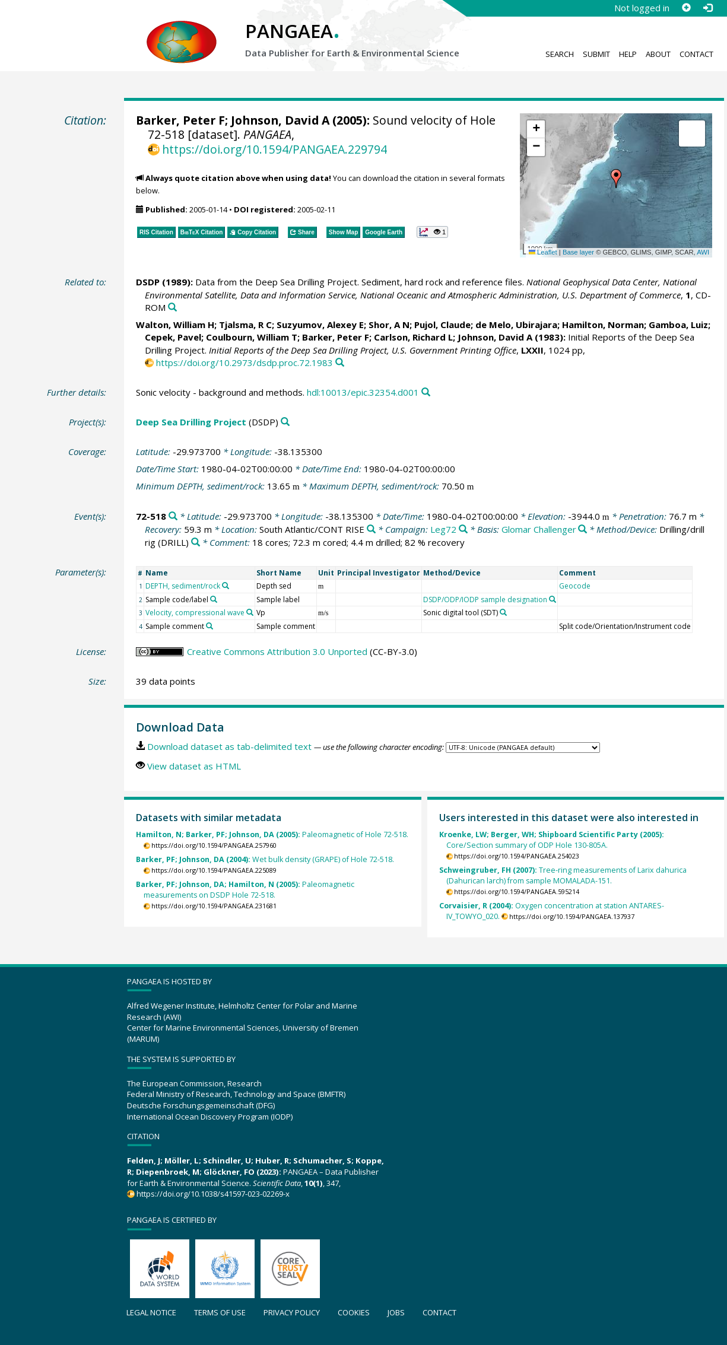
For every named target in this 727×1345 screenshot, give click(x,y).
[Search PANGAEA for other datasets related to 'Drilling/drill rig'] (195, 542)
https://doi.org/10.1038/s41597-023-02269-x (213, 1193)
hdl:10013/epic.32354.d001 (363, 392)
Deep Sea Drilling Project (191, 422)
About (658, 54)
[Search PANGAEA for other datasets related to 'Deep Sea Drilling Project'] (285, 422)
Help (628, 54)
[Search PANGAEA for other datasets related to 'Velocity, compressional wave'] (249, 612)
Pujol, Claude (442, 324)
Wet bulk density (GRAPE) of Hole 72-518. (265, 859)
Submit (596, 54)
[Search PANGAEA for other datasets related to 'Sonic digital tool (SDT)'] (503, 612)
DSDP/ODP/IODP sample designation (485, 599)
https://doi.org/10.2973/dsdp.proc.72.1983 (244, 362)
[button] (616, 178)
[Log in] (707, 8)
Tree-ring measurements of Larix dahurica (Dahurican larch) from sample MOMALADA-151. (563, 875)
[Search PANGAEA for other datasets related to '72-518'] (173, 516)
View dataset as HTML (194, 766)
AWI (703, 252)
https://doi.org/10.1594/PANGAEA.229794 (274, 149)
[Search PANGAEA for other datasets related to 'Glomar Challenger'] (582, 529)
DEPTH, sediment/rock (182, 586)
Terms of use (220, 1312)
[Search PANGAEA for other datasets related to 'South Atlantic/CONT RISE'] (371, 529)
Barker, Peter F (180, 120)
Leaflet (543, 252)
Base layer (578, 252)
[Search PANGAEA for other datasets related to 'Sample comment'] (209, 625)
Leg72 (443, 529)
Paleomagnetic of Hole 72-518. (272, 834)
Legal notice (151, 1312)
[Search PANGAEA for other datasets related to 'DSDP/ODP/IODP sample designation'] (552, 599)
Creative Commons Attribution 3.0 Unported (277, 651)
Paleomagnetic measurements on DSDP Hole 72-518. (245, 889)
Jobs (396, 1312)
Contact (696, 54)
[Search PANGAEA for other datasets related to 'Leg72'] (463, 529)
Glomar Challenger (538, 529)
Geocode (575, 586)
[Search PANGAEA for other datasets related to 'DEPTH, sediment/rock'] (225, 585)
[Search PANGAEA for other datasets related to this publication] (172, 307)
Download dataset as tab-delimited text (229, 746)
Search (559, 54)
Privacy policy (292, 1312)
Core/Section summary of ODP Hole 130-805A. (551, 839)
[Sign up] (686, 8)
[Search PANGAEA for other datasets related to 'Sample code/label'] (213, 599)
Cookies (354, 1312)
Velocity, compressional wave (195, 613)
